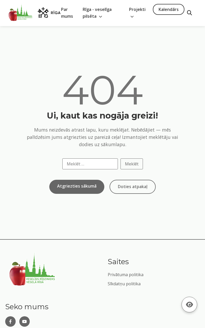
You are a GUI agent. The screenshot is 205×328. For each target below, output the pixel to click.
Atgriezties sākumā (77, 186)
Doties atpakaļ (132, 186)
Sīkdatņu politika (124, 284)
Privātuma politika (125, 274)
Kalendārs (169, 9)
